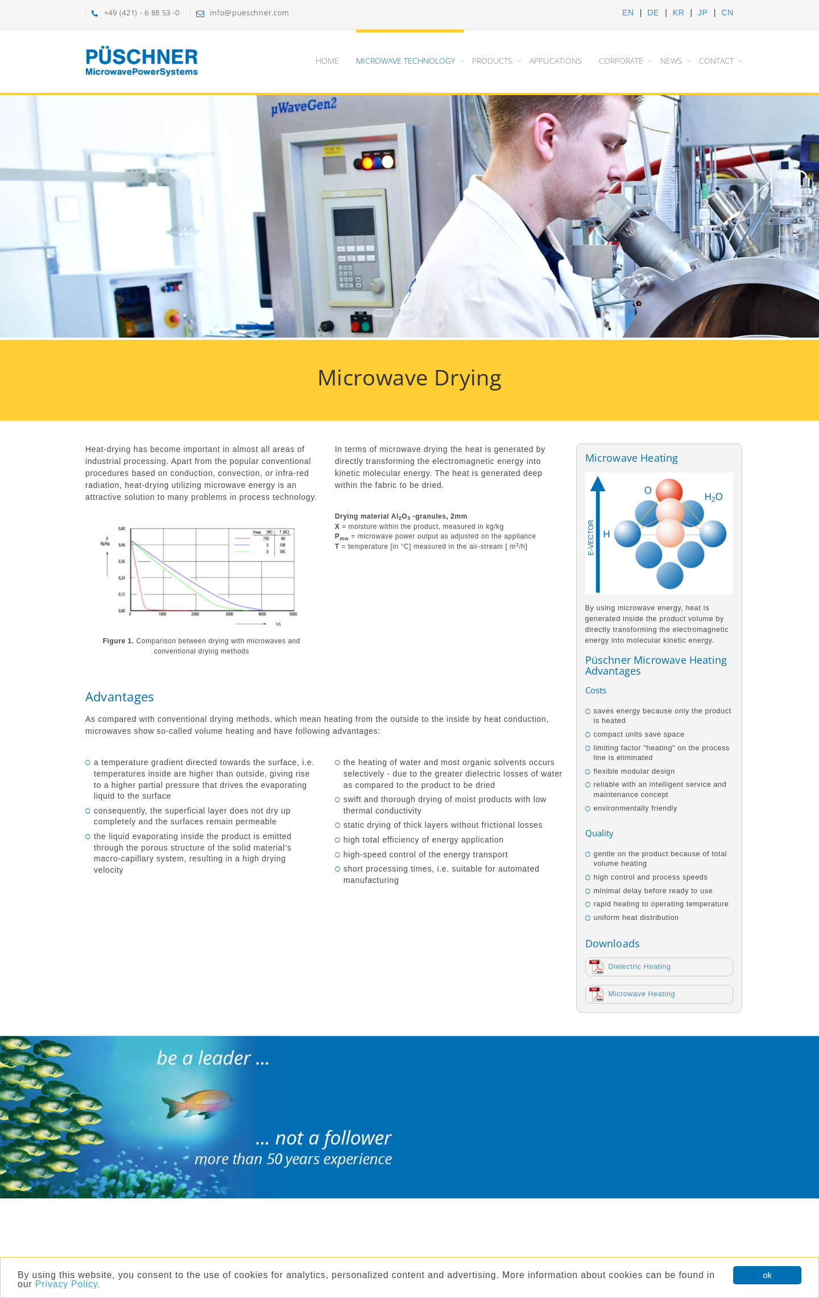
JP (703, 12)
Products (492, 60)
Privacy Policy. (68, 1284)
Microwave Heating (642, 994)
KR (679, 12)
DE (653, 12)
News (671, 60)
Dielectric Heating (640, 967)
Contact (716, 60)
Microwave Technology (405, 60)
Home (327, 60)
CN (727, 12)
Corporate (621, 60)
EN (628, 12)
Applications (556, 60)
